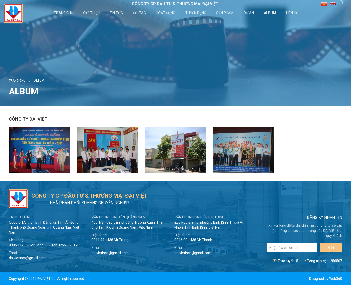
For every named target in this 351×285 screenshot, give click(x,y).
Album (271, 13)
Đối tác (140, 13)
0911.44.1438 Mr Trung (110, 240)
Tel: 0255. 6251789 (66, 245)
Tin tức (117, 13)
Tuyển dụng (196, 13)
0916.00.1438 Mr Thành (193, 240)
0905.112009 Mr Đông (26, 245)
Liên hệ (293, 13)
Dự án (249, 13)
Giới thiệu (92, 13)
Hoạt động (166, 13)
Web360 (335, 279)
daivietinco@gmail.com (27, 258)
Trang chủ (64, 13)
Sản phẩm (225, 13)
